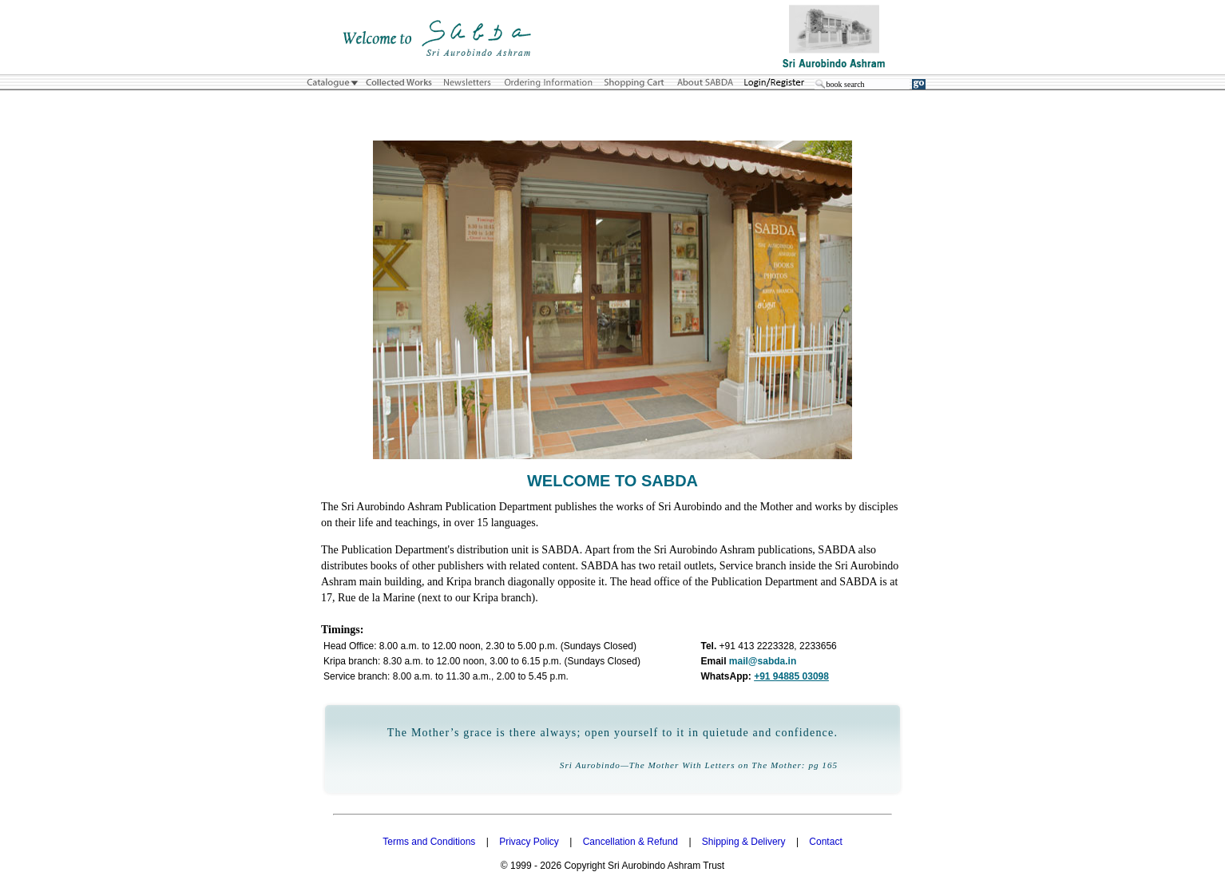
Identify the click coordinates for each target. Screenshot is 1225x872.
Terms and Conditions (429, 841)
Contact (825, 841)
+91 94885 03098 (791, 676)
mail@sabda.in (762, 661)
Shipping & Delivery (744, 841)
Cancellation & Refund (630, 841)
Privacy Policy (529, 841)
